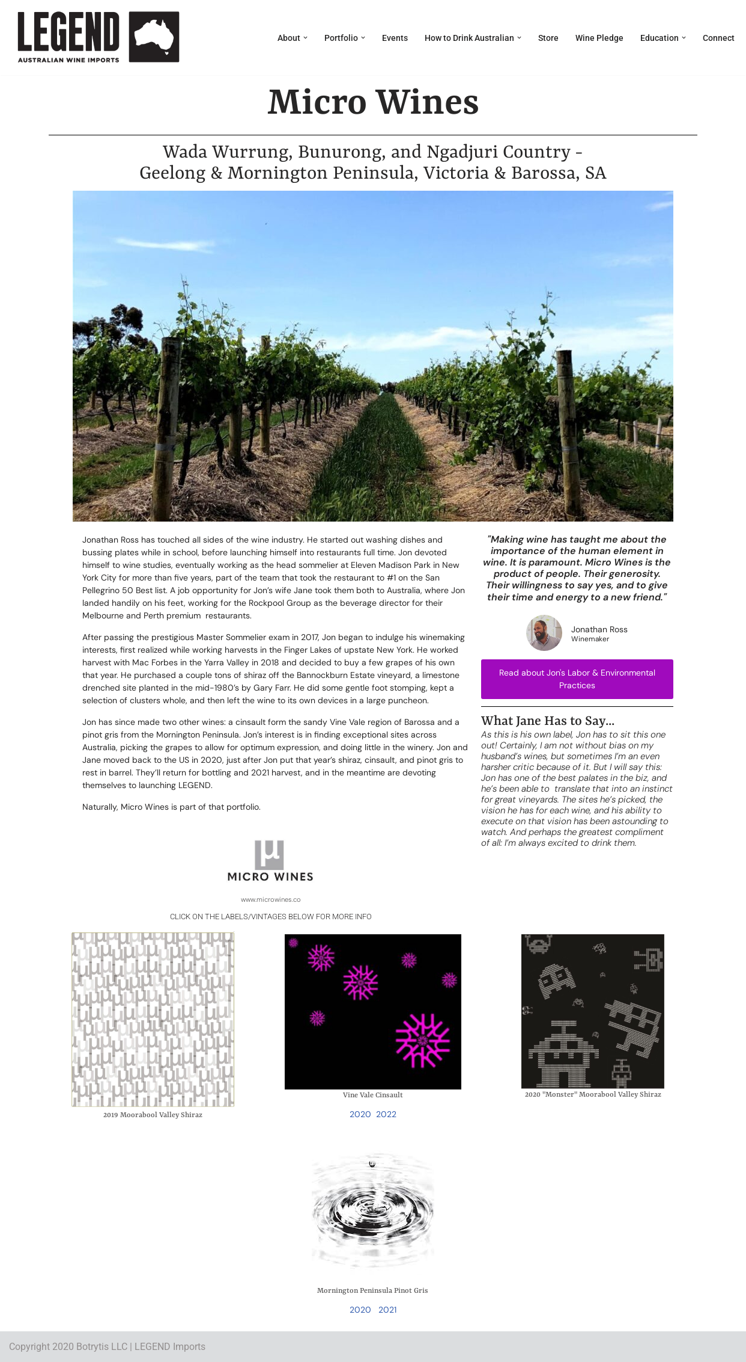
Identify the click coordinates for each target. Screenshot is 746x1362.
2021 (387, 1309)
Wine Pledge (599, 38)
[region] (373, 356)
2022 (386, 1114)
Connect (719, 38)
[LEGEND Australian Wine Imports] (97, 37)
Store (548, 38)
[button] (305, 37)
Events (395, 38)
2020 (360, 1114)
